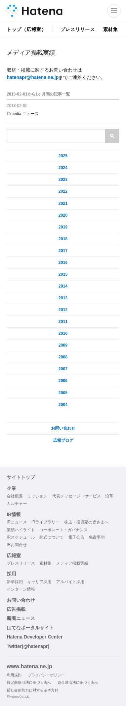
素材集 (110, 29)
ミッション (37, 496)
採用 (11, 573)
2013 (63, 298)
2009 (63, 345)
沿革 (109, 496)
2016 (63, 262)
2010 (63, 333)
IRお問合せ (17, 544)
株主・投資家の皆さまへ (86, 522)
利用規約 (14, 675)
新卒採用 (15, 581)
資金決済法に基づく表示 (77, 682)
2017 (63, 250)
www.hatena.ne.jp (29, 666)
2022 (63, 191)
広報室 (14, 555)
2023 (63, 179)
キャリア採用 (39, 581)
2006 (63, 380)
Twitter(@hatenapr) (28, 646)
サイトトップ (21, 477)
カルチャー (17, 503)
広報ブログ (63, 440)
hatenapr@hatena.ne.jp (32, 77)
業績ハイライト (21, 529)
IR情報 (14, 514)
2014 (63, 286)
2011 (63, 321)
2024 (63, 167)
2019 (63, 227)
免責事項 (97, 537)
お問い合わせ (63, 428)
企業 (11, 488)
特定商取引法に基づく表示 (29, 682)
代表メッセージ (66, 496)
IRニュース (17, 522)
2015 (63, 274)
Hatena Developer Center (35, 637)
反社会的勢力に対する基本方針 (32, 690)
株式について (51, 537)
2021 (63, 203)
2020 (63, 215)
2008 (63, 357)
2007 (63, 368)
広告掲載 (16, 609)
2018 (63, 239)
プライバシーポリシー (46, 675)
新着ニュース (21, 618)
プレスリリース (77, 29)
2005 (63, 392)
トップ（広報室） (26, 29)
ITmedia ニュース (23, 113)
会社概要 (15, 496)
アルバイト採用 (70, 581)
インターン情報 (21, 589)
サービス (93, 496)
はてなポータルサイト (30, 627)
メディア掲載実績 (72, 563)
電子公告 (76, 537)
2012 (63, 309)
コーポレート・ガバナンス (63, 529)
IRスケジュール (21, 537)
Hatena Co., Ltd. (19, 696)
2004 (63, 404)
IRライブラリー (45, 522)
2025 (63, 156)
